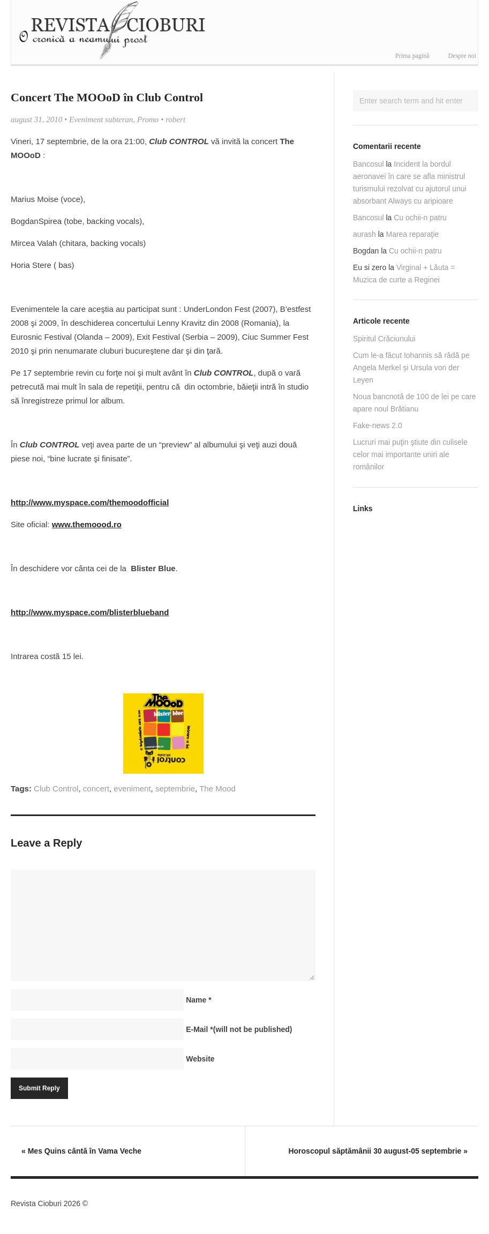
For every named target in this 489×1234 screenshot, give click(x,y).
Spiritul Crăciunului (384, 338)
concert (96, 788)
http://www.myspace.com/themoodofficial (90, 502)
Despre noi (462, 55)
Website (200, 1058)
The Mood (217, 788)
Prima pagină (412, 55)
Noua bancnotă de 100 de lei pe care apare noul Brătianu (414, 402)
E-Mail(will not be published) (239, 1029)
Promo (148, 119)
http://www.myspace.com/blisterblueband (90, 612)
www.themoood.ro (87, 524)
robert (175, 119)
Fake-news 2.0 (377, 425)
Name (198, 1000)
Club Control (56, 788)
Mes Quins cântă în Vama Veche (81, 1151)
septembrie (175, 788)
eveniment (132, 788)
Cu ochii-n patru (420, 217)
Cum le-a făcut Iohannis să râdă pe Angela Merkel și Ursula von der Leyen (411, 367)
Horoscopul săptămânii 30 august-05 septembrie (378, 1151)
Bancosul (368, 164)
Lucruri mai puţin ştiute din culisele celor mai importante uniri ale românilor (410, 454)
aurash (364, 234)
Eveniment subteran (101, 119)
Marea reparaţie (412, 234)
